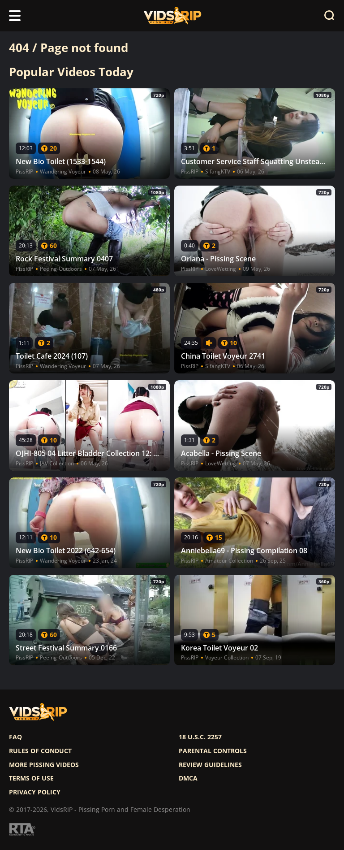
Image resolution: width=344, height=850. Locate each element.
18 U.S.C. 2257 (200, 737)
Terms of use (31, 778)
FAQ (15, 737)
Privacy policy (34, 792)
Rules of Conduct (40, 751)
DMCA (188, 778)
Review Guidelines (210, 765)
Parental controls (213, 751)
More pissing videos (44, 765)
